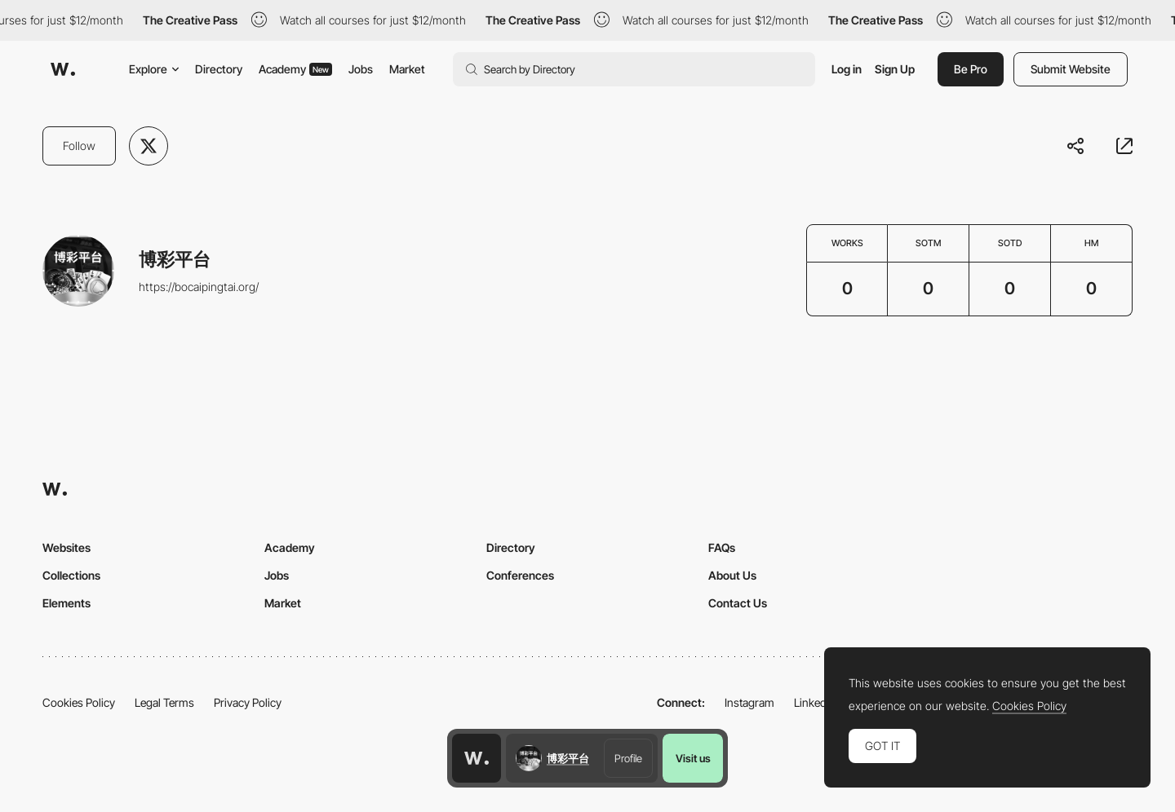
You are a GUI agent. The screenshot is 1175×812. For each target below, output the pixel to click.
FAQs (721, 547)
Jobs (360, 69)
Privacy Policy (248, 702)
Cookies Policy (78, 702)
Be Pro (970, 69)
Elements (66, 603)
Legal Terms (164, 702)
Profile (628, 758)
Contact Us (737, 603)
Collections (71, 575)
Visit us (693, 758)
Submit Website (1071, 69)
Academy (295, 69)
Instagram (749, 702)
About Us (732, 575)
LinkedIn (815, 702)
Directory (218, 69)
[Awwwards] (63, 69)
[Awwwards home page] (476, 758)
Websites (66, 547)
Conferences (520, 575)
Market (407, 69)
